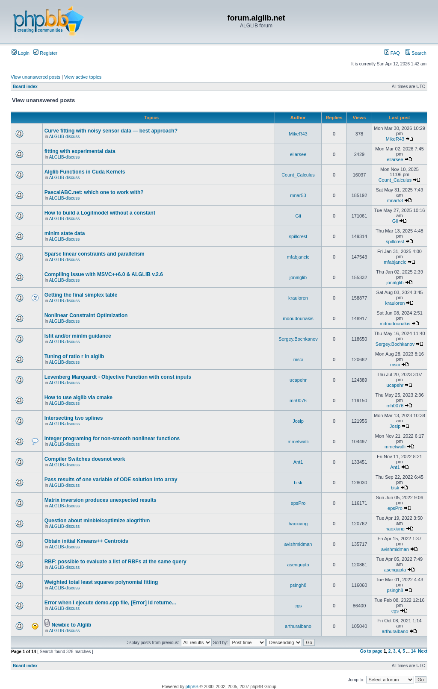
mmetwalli (298, 441)
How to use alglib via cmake (78, 397)
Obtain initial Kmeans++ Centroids (86, 541)
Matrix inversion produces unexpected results (100, 500)
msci (298, 359)
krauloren (298, 297)
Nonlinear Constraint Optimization (86, 315)
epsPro (298, 503)
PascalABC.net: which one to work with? (94, 192)
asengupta (298, 564)
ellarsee (298, 154)
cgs (298, 605)
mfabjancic (298, 256)
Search (415, 53)
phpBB (192, 686)
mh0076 (298, 400)
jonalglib (298, 277)
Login (21, 53)
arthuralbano (298, 626)
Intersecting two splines (73, 418)
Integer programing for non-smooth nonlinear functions (112, 439)
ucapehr (298, 380)
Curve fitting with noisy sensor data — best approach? (111, 131)
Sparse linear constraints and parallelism (94, 254)
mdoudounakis (298, 318)
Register (45, 53)
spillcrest (298, 236)
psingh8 (298, 585)
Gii (298, 215)
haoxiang (298, 523)
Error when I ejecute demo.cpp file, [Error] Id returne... (110, 603)
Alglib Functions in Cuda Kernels (84, 172)
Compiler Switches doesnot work (84, 459)
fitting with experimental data (79, 151)
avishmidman (298, 544)
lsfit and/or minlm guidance (77, 336)
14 (413, 651)
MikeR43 (298, 133)
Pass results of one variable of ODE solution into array (111, 480)
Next (422, 651)
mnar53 (298, 195)
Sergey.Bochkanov (298, 339)
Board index (25, 86)
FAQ (392, 53)
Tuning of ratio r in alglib (74, 356)
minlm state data (64, 233)
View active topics (82, 77)
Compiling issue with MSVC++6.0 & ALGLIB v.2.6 (103, 274)
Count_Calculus (298, 174)
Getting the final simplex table (81, 295)
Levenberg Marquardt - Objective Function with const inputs (117, 377)
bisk (298, 482)
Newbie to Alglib (71, 625)
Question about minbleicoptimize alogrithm (97, 521)
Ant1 (298, 462)
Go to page (371, 651)
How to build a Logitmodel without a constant (99, 213)
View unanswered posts (35, 77)
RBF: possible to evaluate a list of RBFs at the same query (115, 562)
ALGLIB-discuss (64, 136)
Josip (298, 421)
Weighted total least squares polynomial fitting (101, 582)
